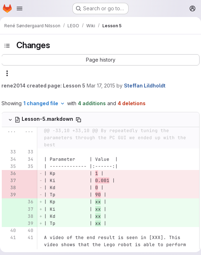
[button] (100, 60)
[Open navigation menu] (19, 8)
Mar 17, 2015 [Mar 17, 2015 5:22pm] (101, 86)
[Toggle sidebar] (7, 45)
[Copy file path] (78, 119)
